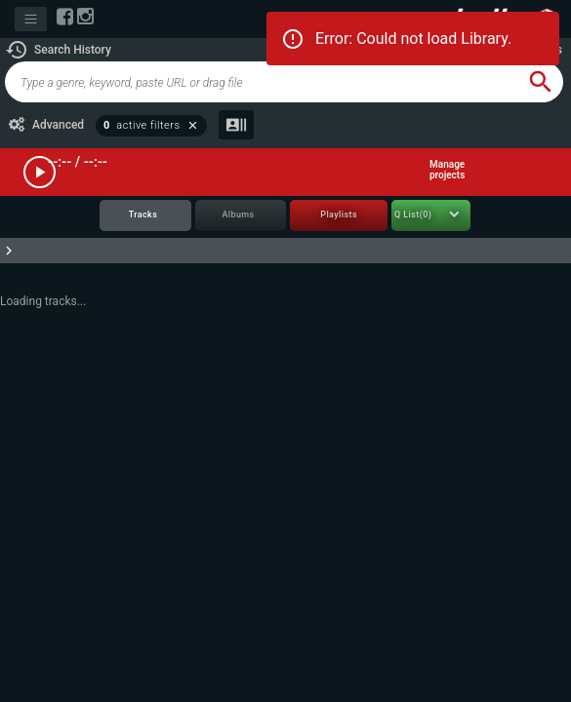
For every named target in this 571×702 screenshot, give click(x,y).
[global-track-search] (261, 81)
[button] (58, 49)
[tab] (145, 216)
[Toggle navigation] (31, 19)
